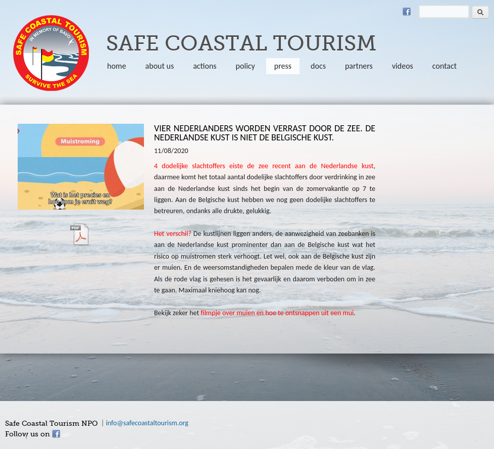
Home (116, 66)
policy (245, 66)
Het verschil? (173, 233)
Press (282, 66)
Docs (318, 66)
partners (359, 66)
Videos (402, 66)
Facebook (407, 12)
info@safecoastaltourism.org (147, 423)
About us (159, 66)
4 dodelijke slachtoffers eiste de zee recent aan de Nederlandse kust (264, 166)
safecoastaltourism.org (51, 53)
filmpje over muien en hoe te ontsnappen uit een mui (277, 313)
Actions (204, 66)
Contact (444, 66)
